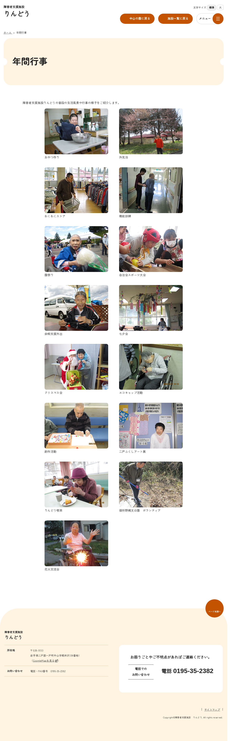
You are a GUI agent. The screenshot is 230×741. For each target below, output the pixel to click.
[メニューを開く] (210, 18)
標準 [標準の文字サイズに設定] (211, 7)
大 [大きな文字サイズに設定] (220, 7)
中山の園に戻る (139, 18)
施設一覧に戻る (178, 18)
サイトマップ (212, 709)
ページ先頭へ (214, 611)
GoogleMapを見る (43, 660)
